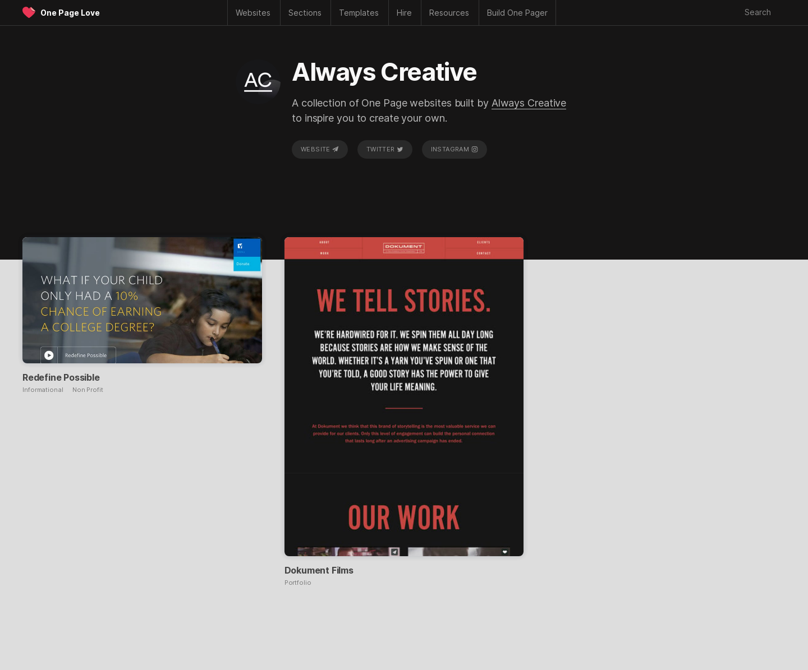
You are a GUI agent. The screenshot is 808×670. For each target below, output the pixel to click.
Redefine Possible (61, 377)
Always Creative (529, 103)
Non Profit (87, 390)
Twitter (384, 149)
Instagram (454, 149)
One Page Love (70, 12)
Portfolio (297, 583)
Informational (42, 390)
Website (320, 149)
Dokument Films (319, 570)
